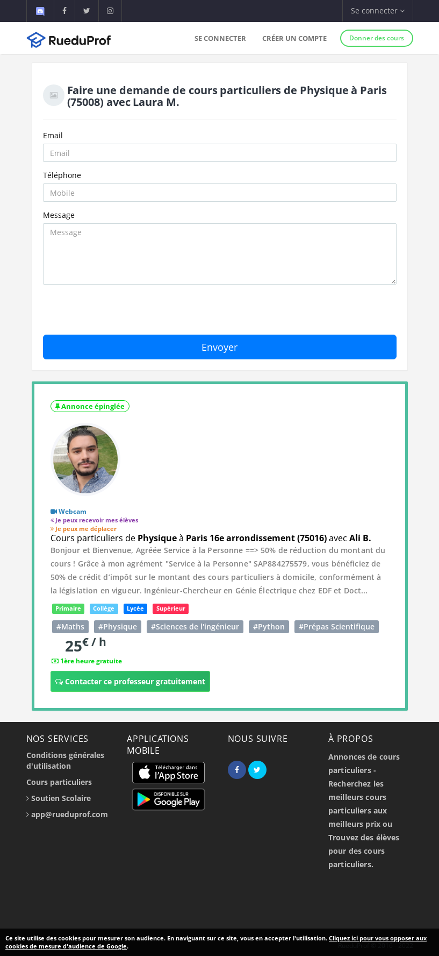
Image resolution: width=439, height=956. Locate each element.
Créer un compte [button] (294, 38)
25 (85, 645)
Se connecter (220, 38)
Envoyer (219, 347)
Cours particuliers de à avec (211, 538)
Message (59, 215)
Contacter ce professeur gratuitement (130, 681)
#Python (269, 626)
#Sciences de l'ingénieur (195, 626)
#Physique (117, 626)
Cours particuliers (59, 782)
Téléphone (62, 175)
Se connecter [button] (378, 10)
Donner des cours (376, 38)
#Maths (70, 626)
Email (53, 135)
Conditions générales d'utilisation (65, 760)
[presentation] (124, 314)
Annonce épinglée (90, 406)
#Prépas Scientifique (337, 626)
